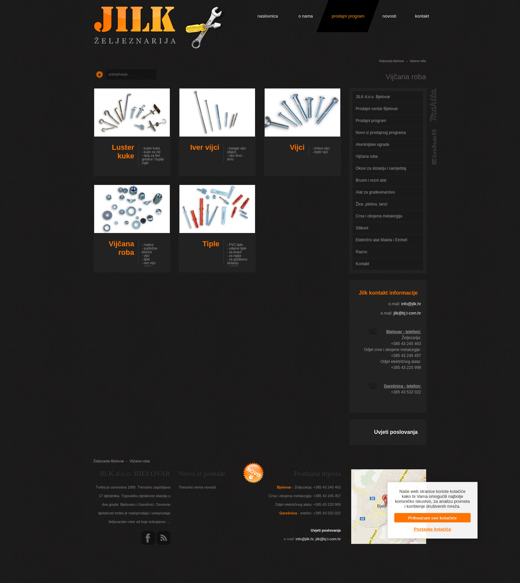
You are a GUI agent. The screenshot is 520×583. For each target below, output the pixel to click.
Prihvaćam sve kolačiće (432, 517)
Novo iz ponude (202, 473)
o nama (305, 16)
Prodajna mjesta (317, 473)
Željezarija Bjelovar (391, 61)
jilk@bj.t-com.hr (407, 313)
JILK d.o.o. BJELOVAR (134, 473)
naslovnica (268, 16)
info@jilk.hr (411, 304)
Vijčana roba (418, 61)
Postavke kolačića (432, 529)
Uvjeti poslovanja (396, 432)
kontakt (422, 16)
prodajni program (348, 16)
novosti (389, 16)
